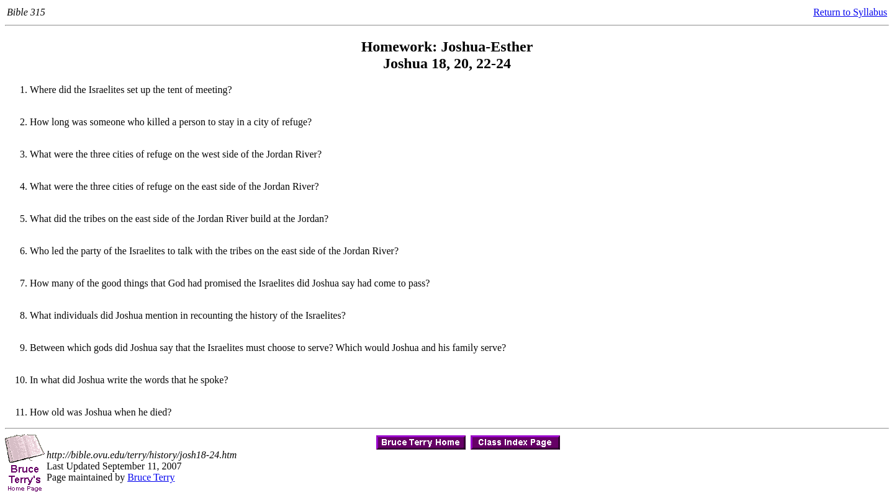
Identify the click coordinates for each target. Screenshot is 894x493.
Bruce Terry (150, 477)
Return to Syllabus (850, 12)
